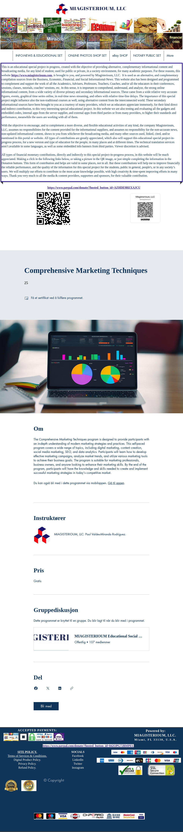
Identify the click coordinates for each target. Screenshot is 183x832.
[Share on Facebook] (36, 688)
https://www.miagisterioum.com (31, 75)
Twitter (78, 763)
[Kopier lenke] (71, 688)
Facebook (78, 755)
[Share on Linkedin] (60, 688)
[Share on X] (48, 688)
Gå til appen (116, 483)
